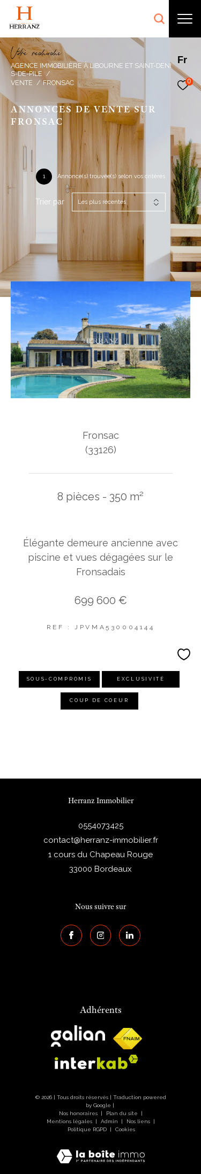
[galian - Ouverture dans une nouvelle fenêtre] (78, 1036)
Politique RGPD (87, 1129)
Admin (110, 1121)
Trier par (49, 201)
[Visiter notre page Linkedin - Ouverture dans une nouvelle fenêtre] (129, 935)
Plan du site (122, 1113)
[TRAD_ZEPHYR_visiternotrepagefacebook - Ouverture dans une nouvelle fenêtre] (71, 935)
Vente (22, 83)
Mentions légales (70, 1121)
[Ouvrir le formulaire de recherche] (159, 19)
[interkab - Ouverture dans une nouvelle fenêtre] (96, 1062)
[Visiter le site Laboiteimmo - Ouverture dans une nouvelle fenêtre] (101, 1149)
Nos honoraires (78, 1113)
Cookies (125, 1129)
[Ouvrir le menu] (185, 18)
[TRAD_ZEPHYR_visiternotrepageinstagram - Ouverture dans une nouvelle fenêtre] (100, 935)
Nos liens (139, 1121)
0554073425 (100, 825)
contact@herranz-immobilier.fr (100, 840)
